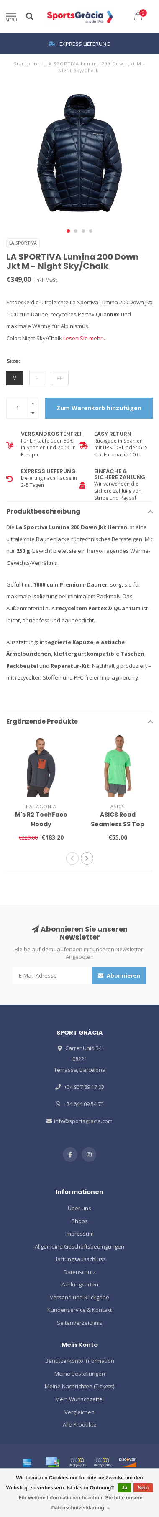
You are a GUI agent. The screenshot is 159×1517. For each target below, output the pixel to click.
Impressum (79, 1233)
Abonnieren (119, 975)
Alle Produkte (80, 1424)
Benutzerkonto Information (79, 1360)
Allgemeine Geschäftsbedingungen (79, 1246)
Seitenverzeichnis (80, 1322)
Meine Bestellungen (79, 1373)
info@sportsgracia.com (83, 1121)
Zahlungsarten (79, 1284)
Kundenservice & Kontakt (79, 1310)
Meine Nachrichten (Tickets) (79, 1386)
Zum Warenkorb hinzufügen (98, 408)
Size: (13, 360)
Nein (143, 1488)
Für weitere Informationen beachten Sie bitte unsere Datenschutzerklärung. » (80, 1503)
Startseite (26, 63)
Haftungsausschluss (80, 1259)
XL (59, 378)
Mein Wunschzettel (79, 1399)
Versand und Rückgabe (79, 1297)
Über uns (79, 1208)
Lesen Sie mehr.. (84, 338)
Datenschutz (80, 1272)
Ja (124, 1488)
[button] (68, 231)
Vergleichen (79, 1412)
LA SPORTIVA (23, 243)
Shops (80, 1221)
